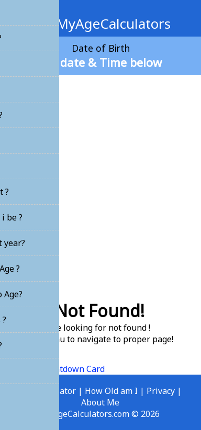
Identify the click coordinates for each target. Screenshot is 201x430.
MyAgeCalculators (101, 23)
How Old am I (111, 391)
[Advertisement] (100, 183)
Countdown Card (72, 369)
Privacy (161, 391)
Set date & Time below (101, 62)
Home (19, 369)
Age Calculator (47, 391)
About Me (100, 402)
